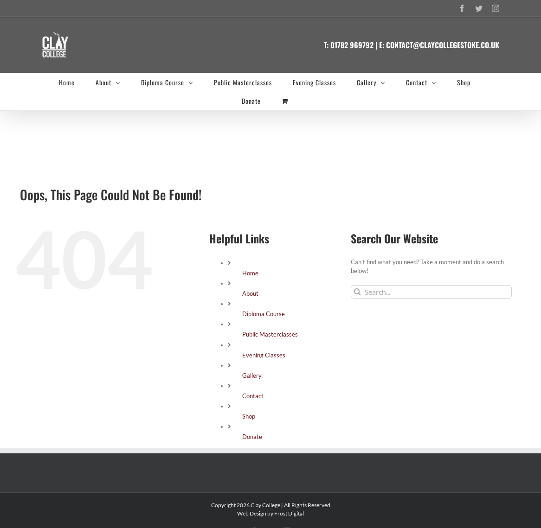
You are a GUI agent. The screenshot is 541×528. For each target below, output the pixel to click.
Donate (252, 436)
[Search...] (431, 292)
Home (250, 273)
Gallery (252, 375)
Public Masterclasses (270, 334)
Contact (253, 396)
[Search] (357, 292)
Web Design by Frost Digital (270, 513)
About (250, 293)
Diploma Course (263, 314)
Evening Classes (263, 355)
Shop (248, 416)
